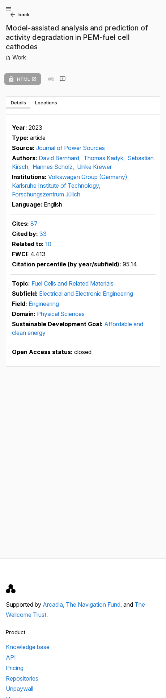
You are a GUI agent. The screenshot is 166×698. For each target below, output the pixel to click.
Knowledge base (28, 647)
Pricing (15, 668)
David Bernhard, (60, 158)
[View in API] (51, 79)
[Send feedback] (62, 79)
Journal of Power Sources (70, 147)
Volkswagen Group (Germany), (88, 176)
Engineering (44, 303)
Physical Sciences (61, 313)
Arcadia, (54, 604)
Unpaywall (19, 688)
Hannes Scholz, (54, 166)
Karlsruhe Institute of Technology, (56, 185)
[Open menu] (8, 8)
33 (43, 233)
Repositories (22, 678)
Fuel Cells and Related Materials (72, 283)
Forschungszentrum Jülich (46, 194)
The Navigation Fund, (94, 604)
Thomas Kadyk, (105, 158)
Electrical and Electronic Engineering (86, 293)
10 (48, 244)
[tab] (18, 102)
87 (34, 223)
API (11, 657)
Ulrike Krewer (94, 166)
